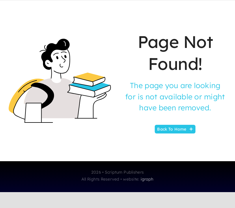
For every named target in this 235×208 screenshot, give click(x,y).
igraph (147, 179)
